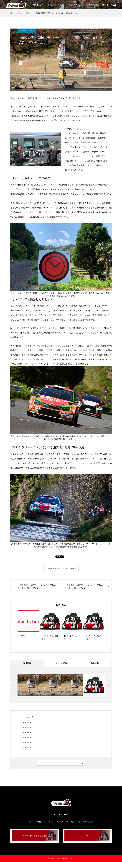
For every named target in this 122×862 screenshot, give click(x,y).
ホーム (31, 822)
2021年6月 (27, 732)
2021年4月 (27, 742)
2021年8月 (27, 722)
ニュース (61, 5)
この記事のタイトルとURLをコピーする (61, 569)
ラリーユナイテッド (76, 5)
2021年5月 (27, 737)
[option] (28, 627)
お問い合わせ (94, 5)
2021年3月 (27, 747)
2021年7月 (27, 727)
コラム (50, 5)
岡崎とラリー (38, 5)
